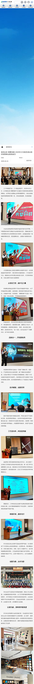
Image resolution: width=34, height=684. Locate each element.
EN (25, 2)
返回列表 (28, 160)
